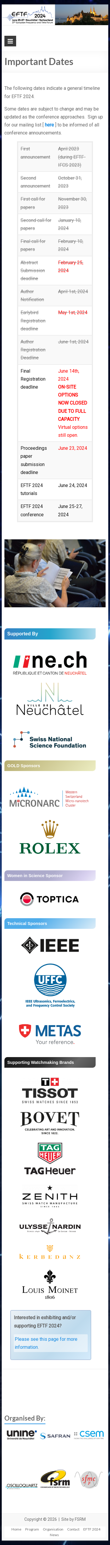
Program (32, 1529)
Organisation (53, 1529)
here (49, 125)
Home (16, 1529)
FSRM (80, 1519)
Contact (73, 1529)
